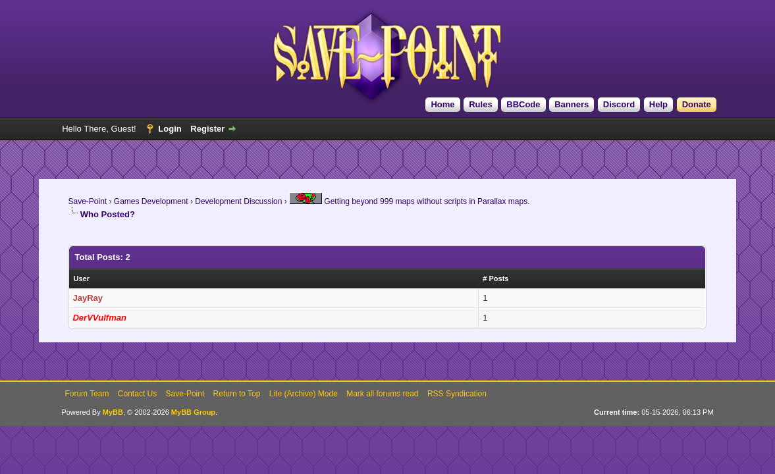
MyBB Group (193, 412)
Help (658, 104)
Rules (480, 104)
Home (442, 104)
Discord (619, 104)
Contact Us (137, 393)
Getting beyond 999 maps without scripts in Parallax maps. (409, 201)
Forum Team (87, 393)
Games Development (151, 201)
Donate (696, 104)
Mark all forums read (382, 393)
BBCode (523, 104)
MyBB (113, 412)
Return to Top (237, 393)
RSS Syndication (457, 393)
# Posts (495, 278)
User (81, 278)
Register (207, 129)
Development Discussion (238, 201)
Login (169, 129)
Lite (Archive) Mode (303, 393)
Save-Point (87, 201)
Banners (571, 104)
